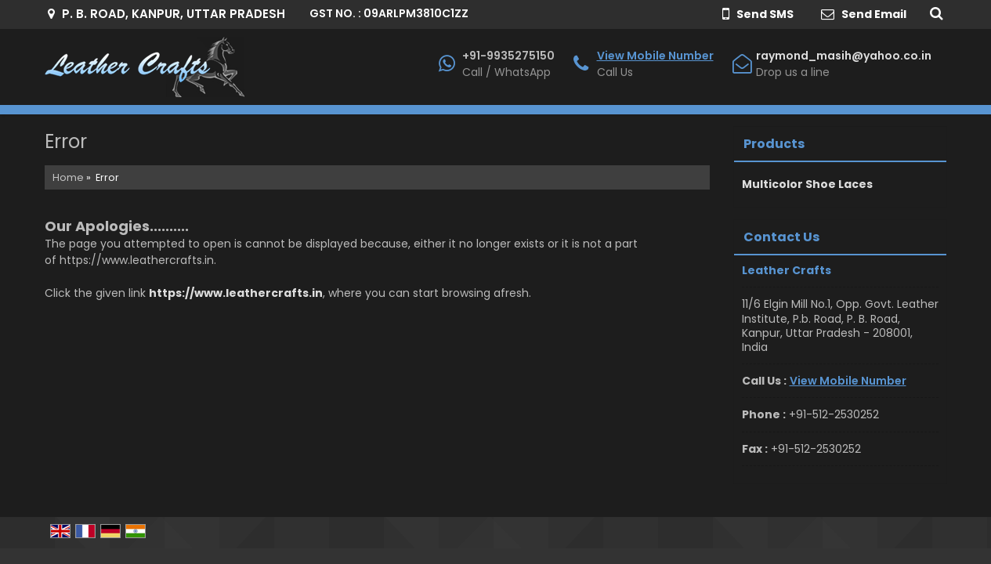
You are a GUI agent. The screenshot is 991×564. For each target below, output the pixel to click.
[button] (655, 55)
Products (774, 144)
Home (68, 177)
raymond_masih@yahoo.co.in (843, 55)
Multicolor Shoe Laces (807, 184)
